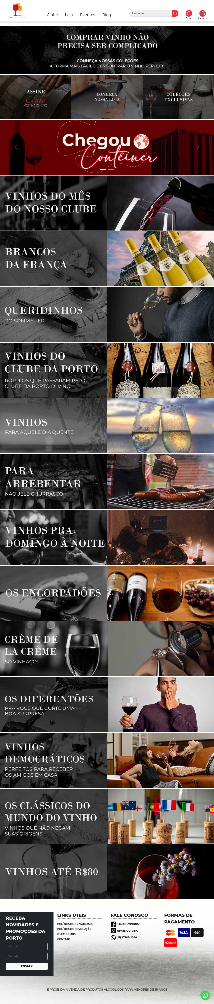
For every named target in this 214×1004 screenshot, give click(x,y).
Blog (106, 15)
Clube (52, 15)
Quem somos (66, 934)
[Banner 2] (111, 169)
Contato (63, 939)
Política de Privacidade (75, 924)
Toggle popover (189, 13)
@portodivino (127, 930)
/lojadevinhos (128, 924)
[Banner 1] (103, 169)
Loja (69, 15)
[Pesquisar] (150, 13)
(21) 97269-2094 (127, 937)
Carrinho (202, 13)
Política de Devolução (74, 929)
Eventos (87, 15)
